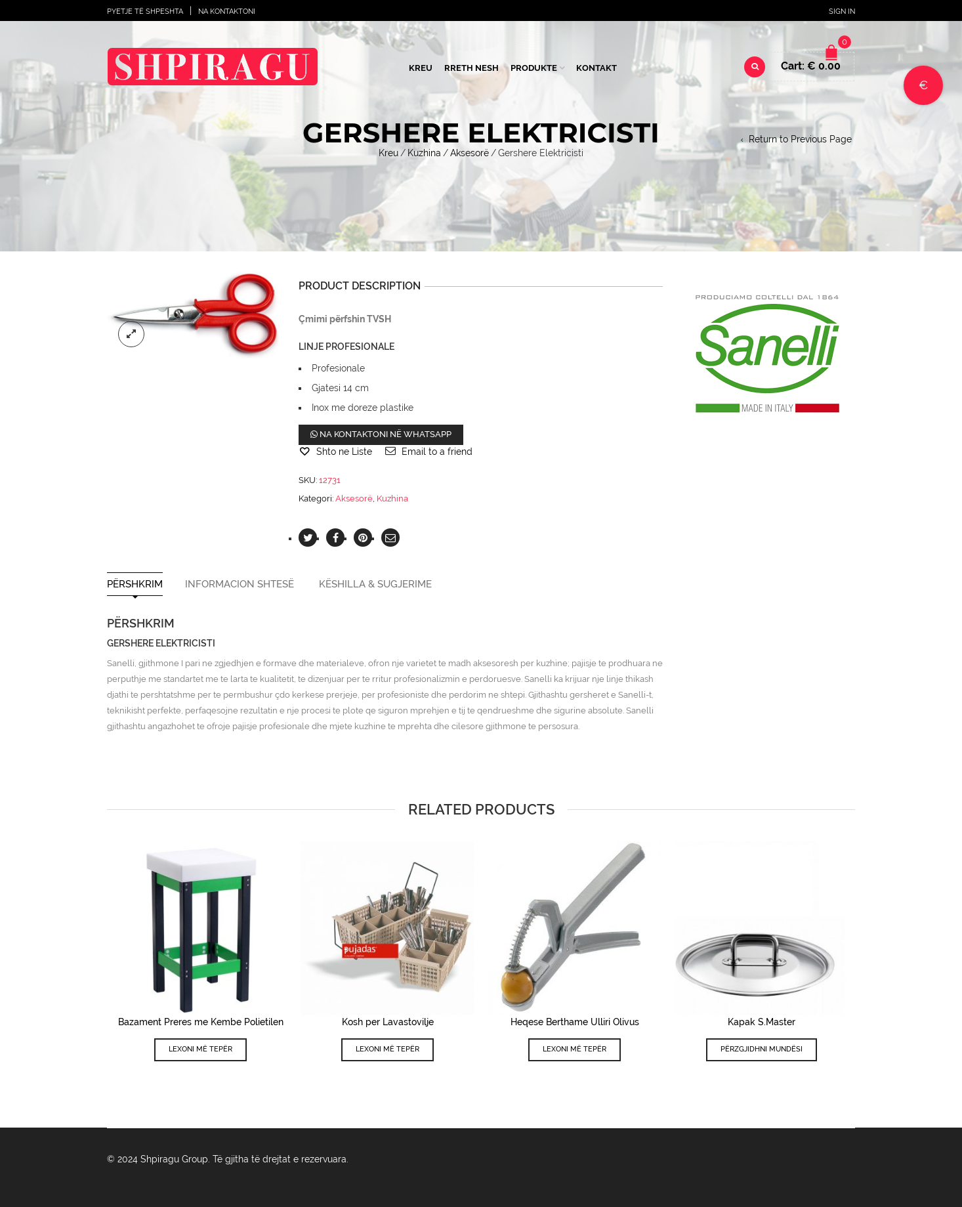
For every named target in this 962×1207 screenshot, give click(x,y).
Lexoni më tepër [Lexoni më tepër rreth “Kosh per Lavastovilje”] (387, 1049)
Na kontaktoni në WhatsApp (380, 434)
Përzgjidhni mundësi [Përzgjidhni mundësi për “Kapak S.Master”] (762, 1049)
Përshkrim (135, 584)
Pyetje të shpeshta (145, 11)
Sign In (842, 11)
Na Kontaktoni (226, 11)
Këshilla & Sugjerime (375, 584)
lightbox (131, 334)
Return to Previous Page (800, 139)
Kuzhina (424, 153)
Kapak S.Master (761, 1022)
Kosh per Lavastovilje (388, 1022)
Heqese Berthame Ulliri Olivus (575, 1022)
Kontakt (596, 68)
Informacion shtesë (239, 584)
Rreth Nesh (471, 68)
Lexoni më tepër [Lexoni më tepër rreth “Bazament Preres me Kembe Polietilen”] (200, 1049)
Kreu (420, 68)
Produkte (534, 68)
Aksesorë (469, 153)
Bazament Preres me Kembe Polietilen (200, 1022)
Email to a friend (437, 451)
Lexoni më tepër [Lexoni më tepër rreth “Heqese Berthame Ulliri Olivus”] (574, 1049)
